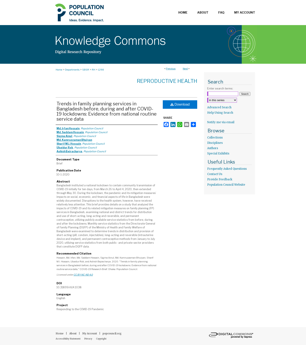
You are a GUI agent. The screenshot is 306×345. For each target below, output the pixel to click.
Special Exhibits (218, 153)
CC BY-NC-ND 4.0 (83, 274)
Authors (212, 148)
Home (59, 69)
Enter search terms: (220, 88)
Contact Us (214, 174)
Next (185, 68)
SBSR (85, 69)
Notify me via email (220, 122)
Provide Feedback (219, 179)
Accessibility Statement (68, 338)
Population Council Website (226, 185)
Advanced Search (219, 107)
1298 (101, 69)
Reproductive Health (167, 81)
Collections (215, 137)
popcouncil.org (112, 333)
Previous (171, 68)
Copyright (101, 338)
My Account (90, 333)
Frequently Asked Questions (227, 169)
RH (93, 69)
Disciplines (215, 143)
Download (180, 104)
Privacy (88, 338)
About (73, 333)
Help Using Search (220, 113)
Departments (72, 69)
